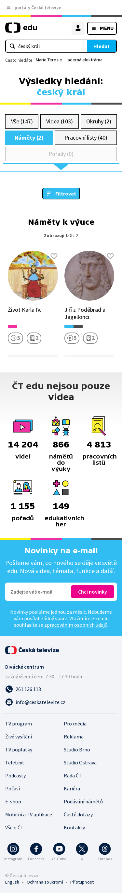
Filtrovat (65, 193)
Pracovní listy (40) (85, 137)
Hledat (101, 46)
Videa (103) (59, 121)
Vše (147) (22, 121)
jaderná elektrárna (84, 60)
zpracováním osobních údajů (75, 625)
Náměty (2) (29, 137)
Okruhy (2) (98, 121)
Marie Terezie (49, 60)
